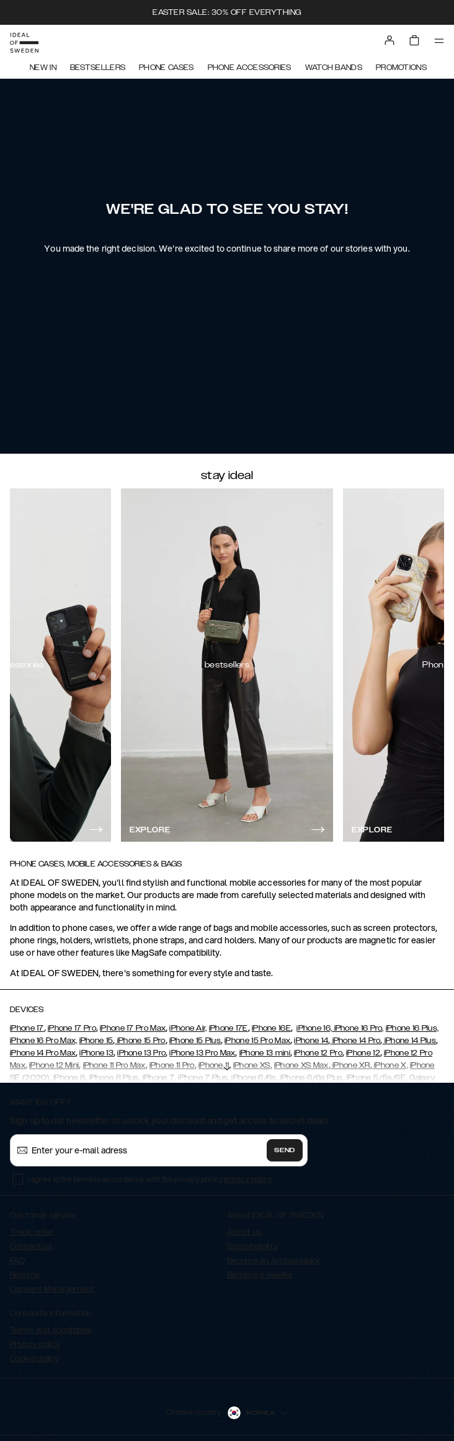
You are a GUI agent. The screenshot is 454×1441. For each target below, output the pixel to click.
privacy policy (248, 1179)
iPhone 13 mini (264, 1053)
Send (284, 1150)
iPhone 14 (311, 1040)
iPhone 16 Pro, (358, 1028)
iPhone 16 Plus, (412, 1028)
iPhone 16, (314, 1028)
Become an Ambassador (273, 1260)
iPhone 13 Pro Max (202, 1053)
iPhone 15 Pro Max (257, 1040)
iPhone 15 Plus (195, 1040)
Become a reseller (260, 1275)
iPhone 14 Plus (410, 1040)
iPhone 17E (228, 1028)
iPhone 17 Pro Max (133, 1028)
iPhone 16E (271, 1028)
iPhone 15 (96, 1040)
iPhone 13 (96, 1053)
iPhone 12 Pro (318, 1053)
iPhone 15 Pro (140, 1040)
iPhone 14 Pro (355, 1040)
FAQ (17, 1260)
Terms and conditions (50, 1330)
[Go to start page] (24, 43)
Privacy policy (35, 1344)
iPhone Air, (188, 1028)
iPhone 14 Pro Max (43, 1053)
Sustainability (252, 1246)
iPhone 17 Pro (72, 1028)
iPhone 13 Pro (141, 1053)
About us (244, 1232)
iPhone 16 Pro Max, (43, 1040)
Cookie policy (34, 1358)
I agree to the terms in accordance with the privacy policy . (150, 1179)
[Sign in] (389, 40)
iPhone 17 (27, 1028)
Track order (31, 1232)
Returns (25, 1275)
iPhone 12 (363, 1053)
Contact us (31, 1246)
